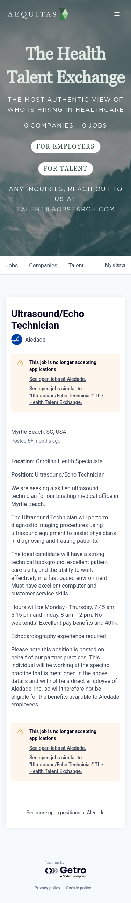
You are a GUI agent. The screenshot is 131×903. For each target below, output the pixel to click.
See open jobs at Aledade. (57, 379)
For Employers (65, 146)
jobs (12, 265)
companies (43, 265)
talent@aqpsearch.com (65, 209)
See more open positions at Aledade (65, 812)
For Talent (66, 168)
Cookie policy (78, 887)
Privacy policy (47, 887)
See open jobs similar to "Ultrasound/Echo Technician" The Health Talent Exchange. (66, 395)
